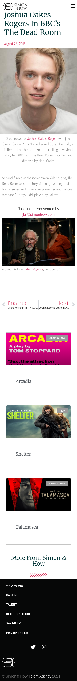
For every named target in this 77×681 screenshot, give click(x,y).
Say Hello (13, 623)
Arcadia (23, 381)
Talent (11, 604)
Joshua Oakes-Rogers (42, 138)
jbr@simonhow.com (38, 215)
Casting (12, 595)
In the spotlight (19, 614)
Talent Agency (33, 269)
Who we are (14, 585)
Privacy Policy (17, 633)
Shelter (23, 454)
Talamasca (27, 527)
